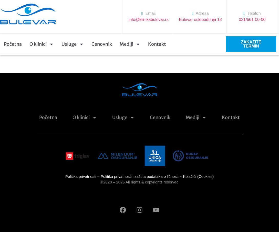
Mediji (130, 44)
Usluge (72, 44)
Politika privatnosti (80, 176)
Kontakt (157, 44)
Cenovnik (101, 44)
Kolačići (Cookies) (198, 176)
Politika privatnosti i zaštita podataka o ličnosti (140, 176)
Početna (13, 44)
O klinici (41, 44)
